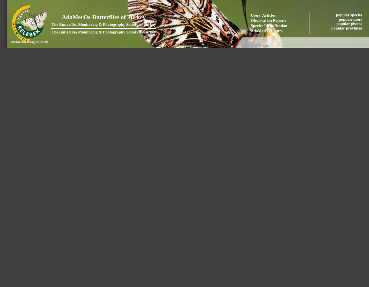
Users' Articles (263, 15)
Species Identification (269, 26)
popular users (351, 19)
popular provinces (347, 28)
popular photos (349, 24)
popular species (349, 15)
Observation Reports (268, 20)
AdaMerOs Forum (267, 31)
